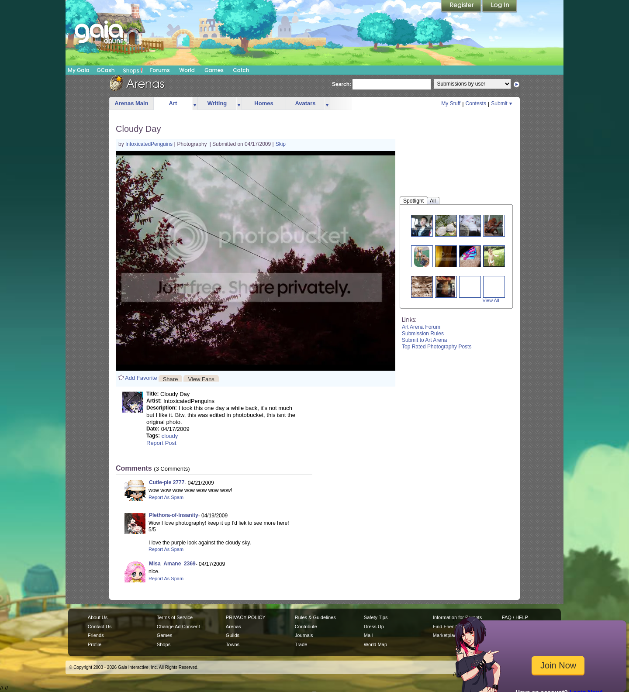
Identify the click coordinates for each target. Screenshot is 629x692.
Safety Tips (376, 617)
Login (499, 6)
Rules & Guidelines (315, 617)
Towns (232, 644)
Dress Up (374, 626)
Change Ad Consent (178, 626)
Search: (341, 84)
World (187, 70)
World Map (375, 644)
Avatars (305, 103)
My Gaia (78, 70)
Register (461, 6)
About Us (97, 617)
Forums (159, 70)
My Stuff (450, 103)
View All (491, 300)
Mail (368, 635)
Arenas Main (131, 103)
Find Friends (446, 626)
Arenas (233, 626)
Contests (476, 103)
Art (173, 103)
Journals (304, 635)
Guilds (232, 635)
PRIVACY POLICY (246, 617)
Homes (263, 103)
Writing (217, 103)
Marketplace (446, 635)
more (194, 103)
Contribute (306, 626)
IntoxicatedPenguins (149, 144)
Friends (96, 635)
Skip (281, 144)
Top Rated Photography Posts (436, 347)
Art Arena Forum (421, 327)
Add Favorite (141, 378)
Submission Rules (423, 334)
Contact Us (100, 626)
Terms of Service (175, 617)
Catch (241, 70)
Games (214, 70)
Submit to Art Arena (424, 340)
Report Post (161, 443)
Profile (94, 644)
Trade (301, 644)
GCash (106, 70)
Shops (133, 70)
